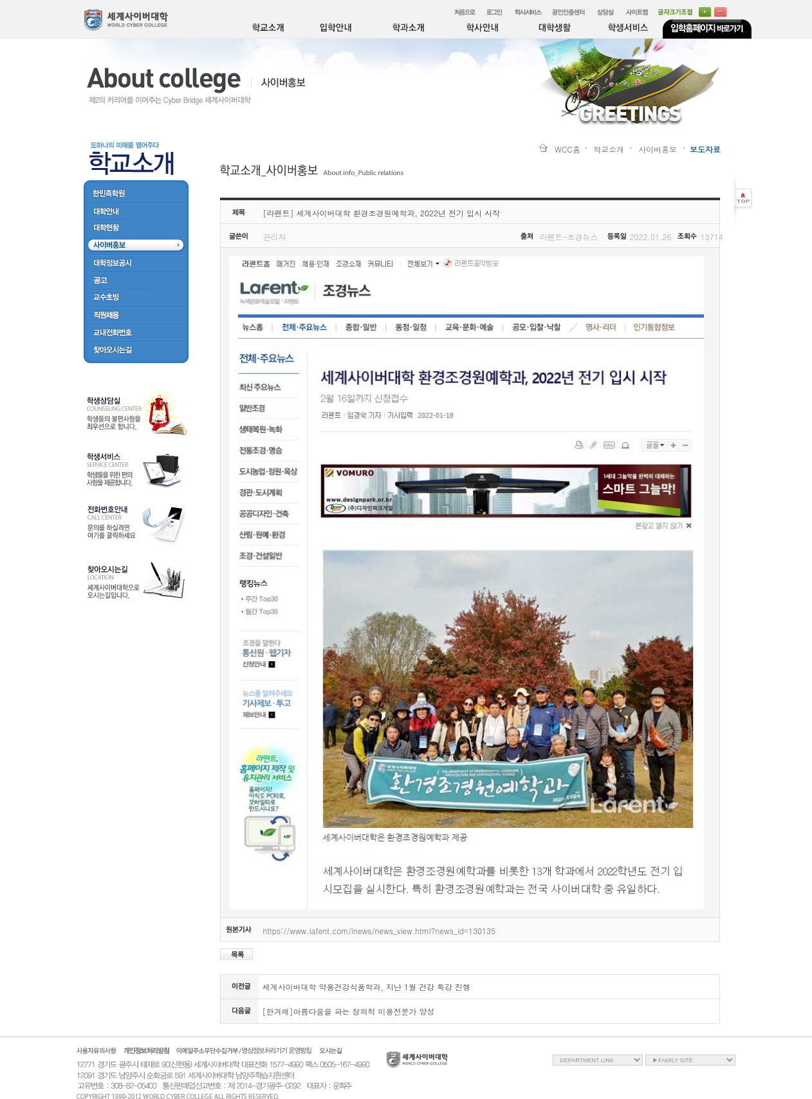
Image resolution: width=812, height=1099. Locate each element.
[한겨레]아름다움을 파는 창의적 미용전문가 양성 (349, 1011)
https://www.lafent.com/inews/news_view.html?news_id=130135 (379, 930)
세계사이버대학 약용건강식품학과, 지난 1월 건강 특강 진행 (367, 986)
